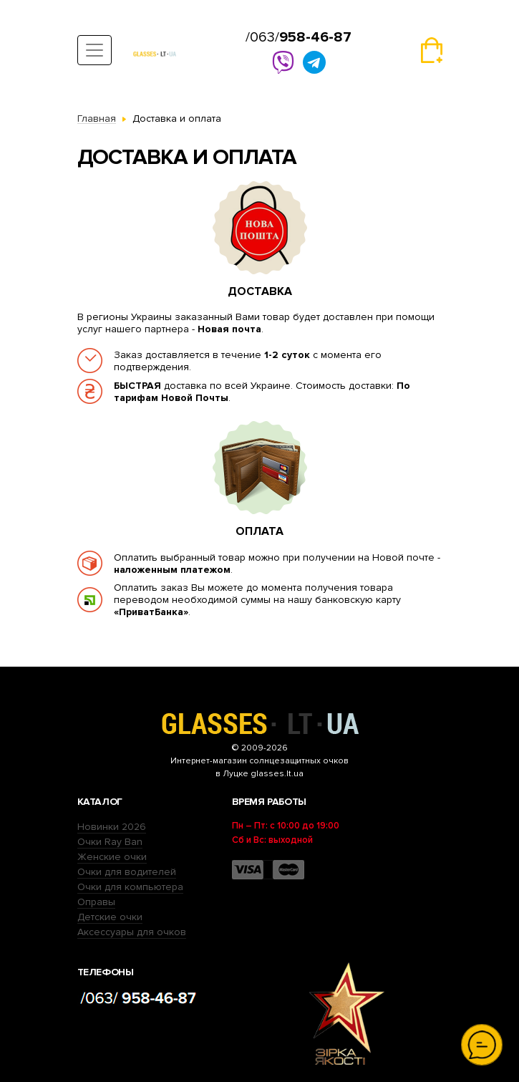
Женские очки (112, 857)
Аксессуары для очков (131, 932)
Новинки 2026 (111, 827)
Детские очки (109, 917)
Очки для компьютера (130, 887)
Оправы (96, 902)
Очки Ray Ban (109, 842)
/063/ (298, 37)
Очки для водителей (126, 872)
